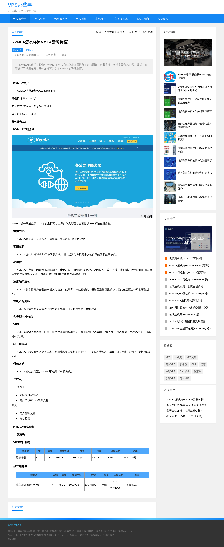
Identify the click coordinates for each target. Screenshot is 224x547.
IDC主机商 (142, 18)
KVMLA (17, 50)
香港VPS (170, 371)
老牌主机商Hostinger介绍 (184, 314)
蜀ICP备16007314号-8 (91, 535)
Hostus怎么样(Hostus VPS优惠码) (189, 265)
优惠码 (197, 371)
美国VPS (170, 364)
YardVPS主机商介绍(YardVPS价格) (190, 328)
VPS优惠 (40, 18)
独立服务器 (60, 18)
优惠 (203, 364)
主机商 (29, 50)
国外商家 (147, 31)
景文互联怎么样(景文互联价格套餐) (187, 404)
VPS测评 (81, 18)
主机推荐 (100, 18)
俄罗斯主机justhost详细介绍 (185, 258)
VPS (168, 357)
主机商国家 (121, 18)
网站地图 (109, 535)
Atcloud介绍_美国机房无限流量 (187, 321)
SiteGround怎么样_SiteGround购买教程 (192, 279)
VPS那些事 (19, 18)
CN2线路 (185, 371)
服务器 (183, 364)
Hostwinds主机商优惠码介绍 (185, 300)
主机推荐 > (134, 31)
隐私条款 (13, 539)
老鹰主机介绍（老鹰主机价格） (187, 286)
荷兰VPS (185, 378)
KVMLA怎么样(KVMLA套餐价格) (185, 399)
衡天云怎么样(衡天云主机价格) (184, 416)
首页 (119, 31)
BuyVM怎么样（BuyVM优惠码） (188, 272)
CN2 (193, 364)
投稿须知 (163, 18)
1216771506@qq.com (120, 531)
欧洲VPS (170, 378)
